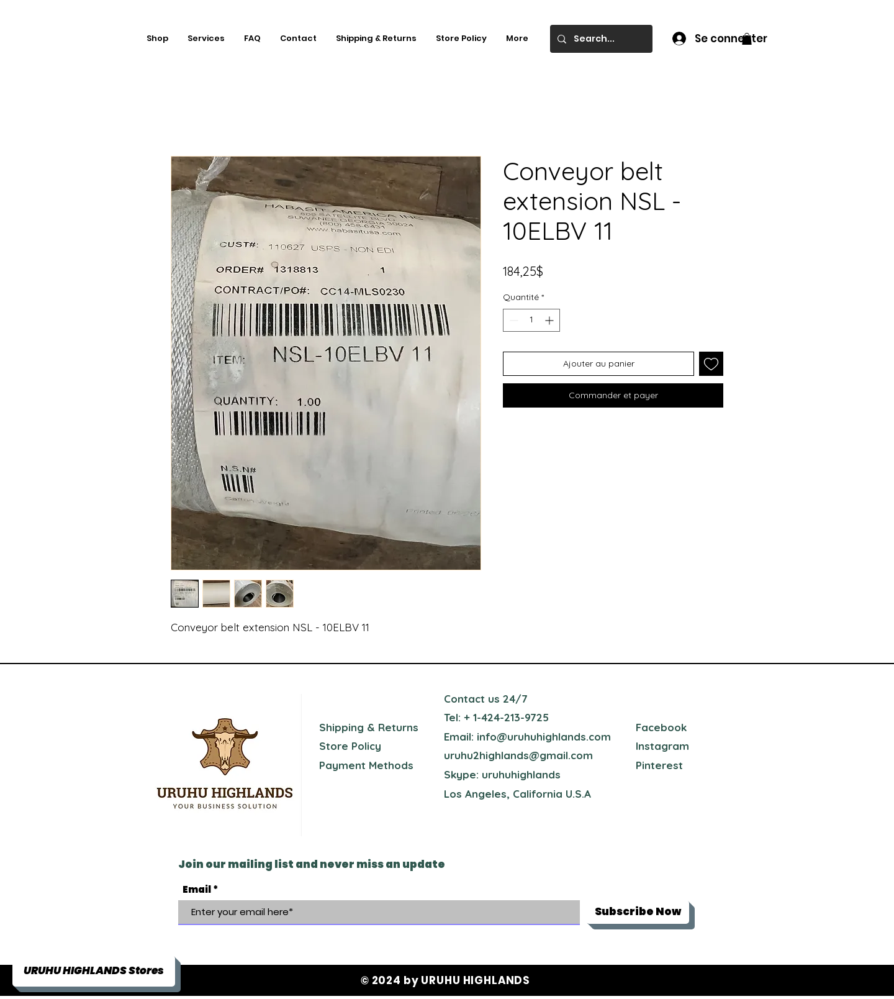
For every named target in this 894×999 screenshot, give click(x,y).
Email (197, 889)
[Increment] (550, 320)
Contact (464, 698)
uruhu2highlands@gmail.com (518, 755)
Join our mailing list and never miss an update (311, 864)
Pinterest (659, 765)
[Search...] (600, 39)
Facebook (661, 727)
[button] (747, 39)
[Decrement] (512, 320)
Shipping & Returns (368, 727)
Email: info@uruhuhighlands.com (527, 736)
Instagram (662, 745)
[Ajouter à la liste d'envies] (711, 364)
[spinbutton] (531, 320)
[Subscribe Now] (637, 912)
